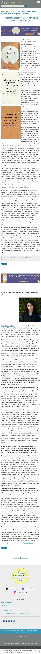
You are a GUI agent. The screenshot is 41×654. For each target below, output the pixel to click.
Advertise (19, 640)
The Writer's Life (6, 610)
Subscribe (17, 643)
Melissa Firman (28, 543)
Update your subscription (21, 632)
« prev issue (16, 558)
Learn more (20, 652)
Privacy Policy (33, 643)
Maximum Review (6, 602)
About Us (9, 640)
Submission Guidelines (28, 640)
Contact (14, 640)
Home (4, 640)
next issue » (24, 558)
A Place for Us (5, 605)
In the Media (11, 643)
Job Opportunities (24, 643)
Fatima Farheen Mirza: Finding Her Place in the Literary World (17, 613)
